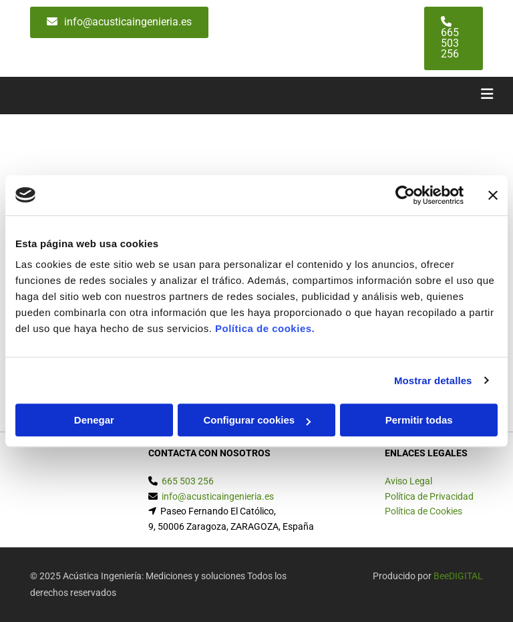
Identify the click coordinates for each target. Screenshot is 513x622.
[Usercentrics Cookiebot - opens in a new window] (405, 195)
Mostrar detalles (433, 380)
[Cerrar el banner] (493, 195)
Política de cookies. (265, 328)
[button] (119, 22)
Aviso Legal (408, 481)
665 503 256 (188, 481)
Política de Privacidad (429, 496)
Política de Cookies (423, 511)
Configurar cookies (257, 420)
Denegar (94, 420)
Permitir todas (419, 420)
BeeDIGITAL (458, 576)
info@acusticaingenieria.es (218, 496)
